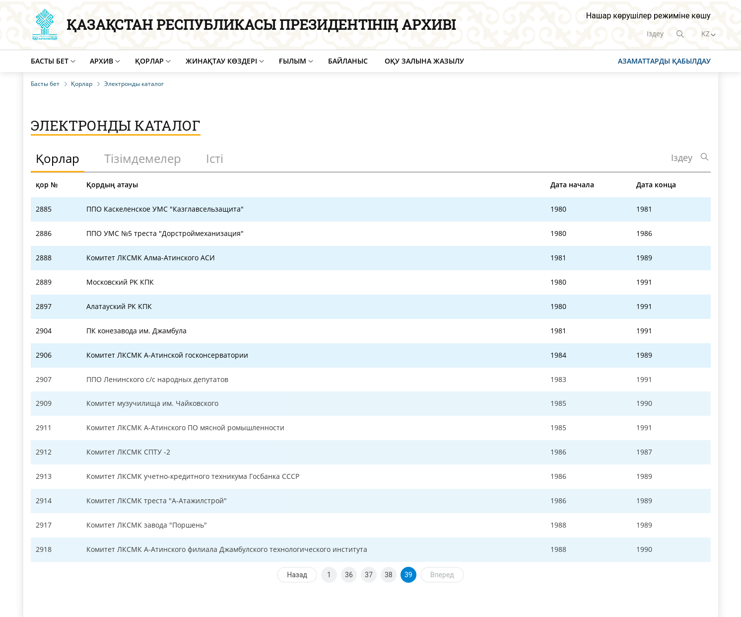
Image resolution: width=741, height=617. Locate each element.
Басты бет (49, 61)
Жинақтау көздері (221, 61)
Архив (101, 61)
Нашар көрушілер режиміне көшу (648, 15)
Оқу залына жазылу (424, 61)
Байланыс (348, 61)
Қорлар (149, 61)
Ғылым (292, 61)
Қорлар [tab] (57, 158)
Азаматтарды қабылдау (664, 61)
